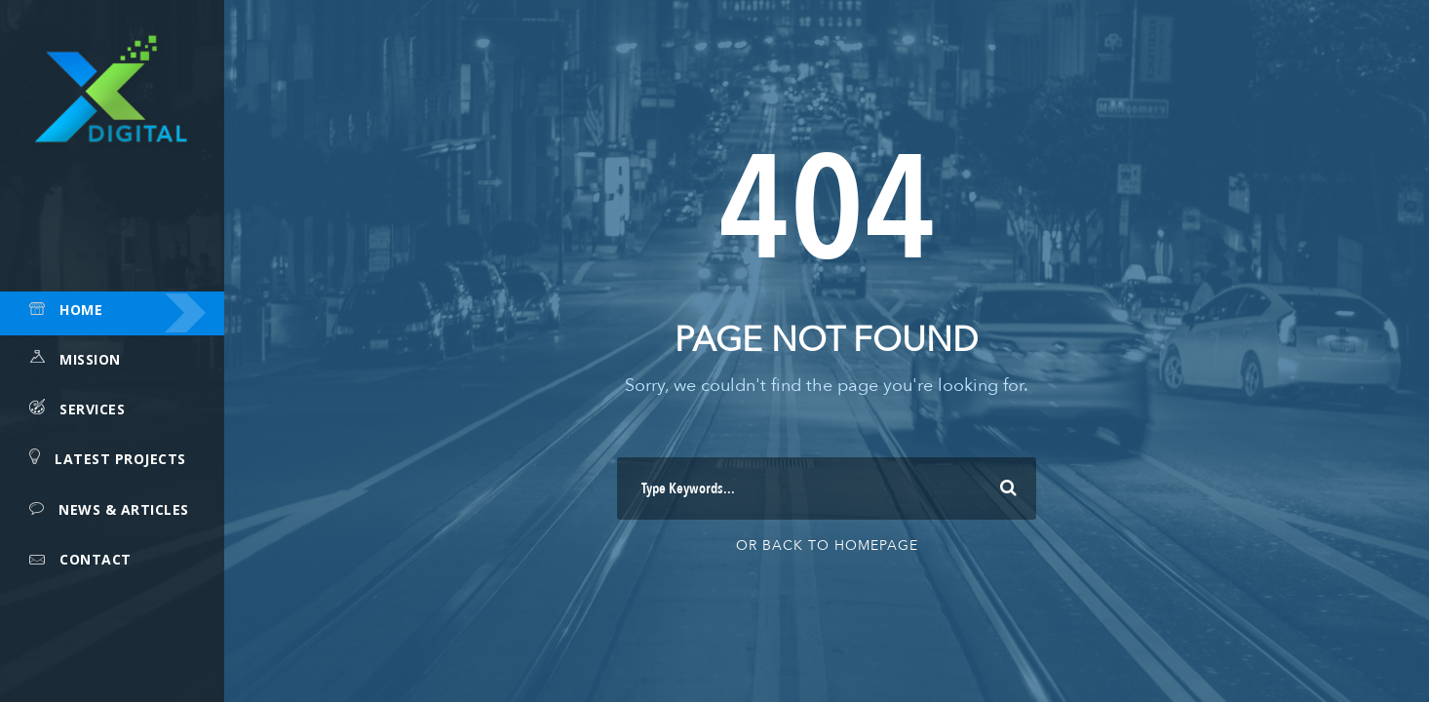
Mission (90, 359)
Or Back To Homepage (827, 545)
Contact (95, 559)
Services (92, 409)
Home (80, 309)
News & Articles (123, 509)
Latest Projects (120, 458)
